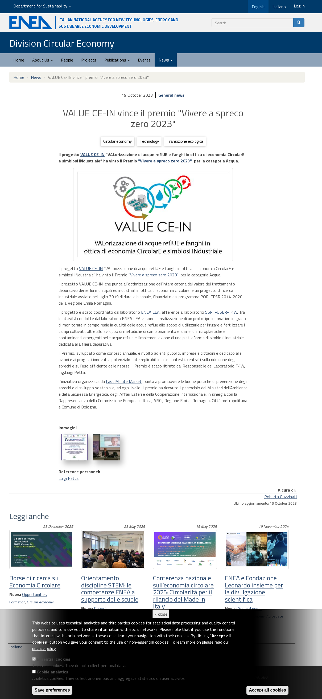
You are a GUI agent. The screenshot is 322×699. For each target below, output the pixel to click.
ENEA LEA (150, 312)
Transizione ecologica (185, 141)
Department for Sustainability (42, 6)
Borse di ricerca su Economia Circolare (34, 581)
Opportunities (34, 594)
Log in (299, 6)
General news (171, 95)
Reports (101, 608)
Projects (88, 60)
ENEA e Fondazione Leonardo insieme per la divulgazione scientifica (254, 588)
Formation (17, 602)
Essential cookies (53, 659)
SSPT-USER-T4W (221, 312)
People (67, 60)
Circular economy (117, 141)
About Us (42, 60)
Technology (149, 141)
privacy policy (44, 648)
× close (161, 614)
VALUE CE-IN (92, 154)
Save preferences (52, 690)
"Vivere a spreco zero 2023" (164, 161)
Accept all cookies (267, 690)
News (166, 60)
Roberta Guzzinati (280, 496)
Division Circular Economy (61, 43)
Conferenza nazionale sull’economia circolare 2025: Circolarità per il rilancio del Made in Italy (183, 592)
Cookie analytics (52, 672)
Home (18, 60)
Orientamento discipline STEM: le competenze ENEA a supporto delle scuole (109, 588)
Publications (117, 60)
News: (15, 594)
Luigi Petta (69, 478)
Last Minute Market (124, 381)
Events (144, 60)
